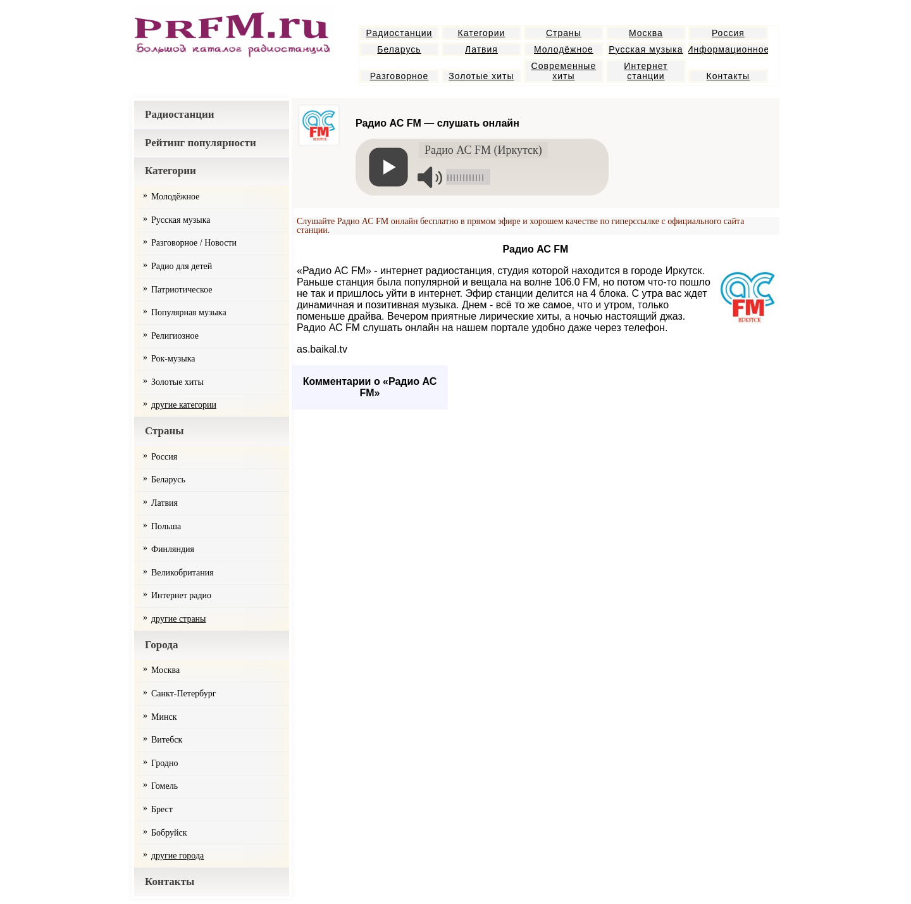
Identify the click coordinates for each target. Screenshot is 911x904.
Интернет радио (181, 595)
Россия (728, 33)
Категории (481, 33)
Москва (646, 33)
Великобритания (182, 572)
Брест (162, 809)
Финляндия (172, 549)
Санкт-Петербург (183, 693)
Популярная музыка (188, 312)
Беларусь (399, 49)
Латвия (481, 49)
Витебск (166, 739)
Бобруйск (169, 833)
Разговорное (399, 76)
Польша (166, 526)
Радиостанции (399, 33)
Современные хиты (564, 71)
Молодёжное (563, 49)
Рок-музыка (173, 358)
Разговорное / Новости (194, 243)
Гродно (164, 763)
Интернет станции (645, 71)
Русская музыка (646, 49)
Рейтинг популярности (200, 143)
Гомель (164, 786)
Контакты (728, 76)
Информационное (728, 49)
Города (161, 645)
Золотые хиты (481, 76)
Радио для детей (181, 266)
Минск (164, 717)
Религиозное (175, 336)
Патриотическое (181, 289)
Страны (563, 33)
